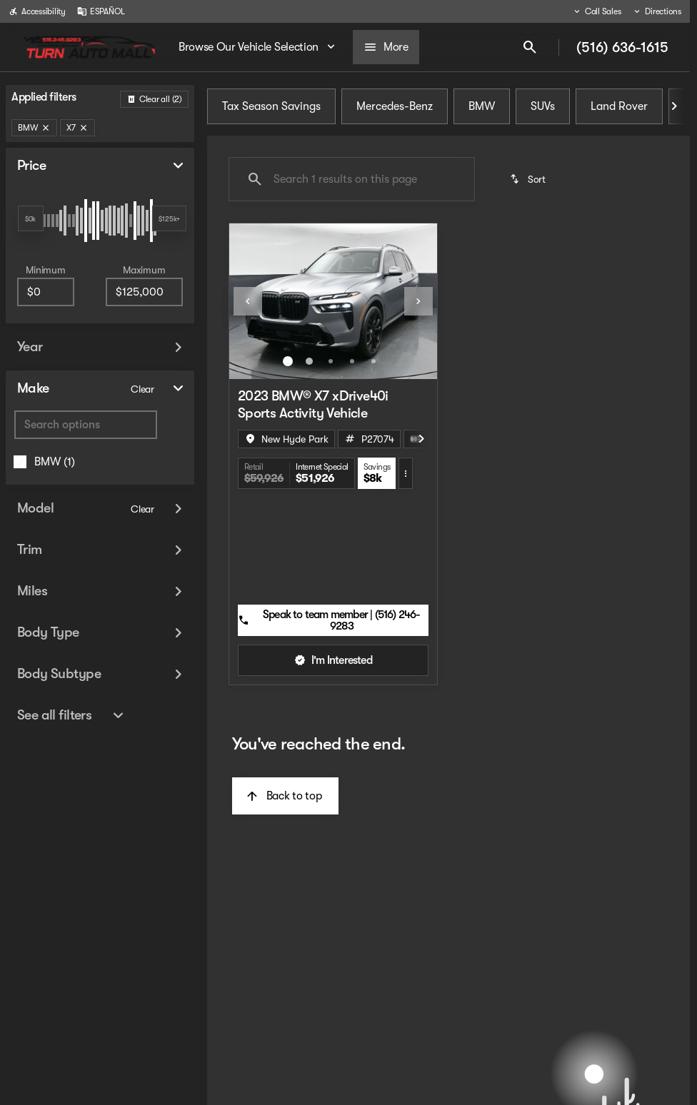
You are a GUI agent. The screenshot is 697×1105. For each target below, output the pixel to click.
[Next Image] (674, 106)
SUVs (543, 106)
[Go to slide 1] (287, 361)
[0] (45, 292)
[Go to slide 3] (330, 361)
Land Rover (619, 106)
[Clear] (142, 389)
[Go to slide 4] (352, 361)
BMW (481, 106)
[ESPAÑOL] (101, 11)
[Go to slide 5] (373, 361)
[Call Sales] (596, 11)
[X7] (77, 127)
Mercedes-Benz (394, 106)
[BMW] (34, 127)
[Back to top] (285, 795)
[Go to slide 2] (309, 361)
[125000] (144, 292)
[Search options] (85, 424)
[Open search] (529, 47)
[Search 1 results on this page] (352, 179)
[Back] (154, 99)
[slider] (31, 218)
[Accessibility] (37, 11)
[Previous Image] (248, 301)
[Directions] (656, 11)
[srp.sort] (529, 179)
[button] (245, 301)
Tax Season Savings (271, 106)
